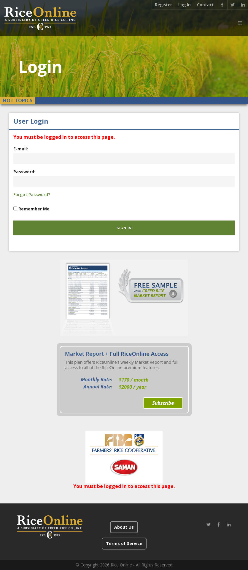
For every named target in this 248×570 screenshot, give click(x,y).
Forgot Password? (31, 194)
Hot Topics (17, 100)
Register (163, 4)
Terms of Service (124, 543)
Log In (184, 4)
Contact (205, 4)
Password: (24, 171)
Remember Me (34, 209)
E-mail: (20, 149)
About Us (124, 527)
